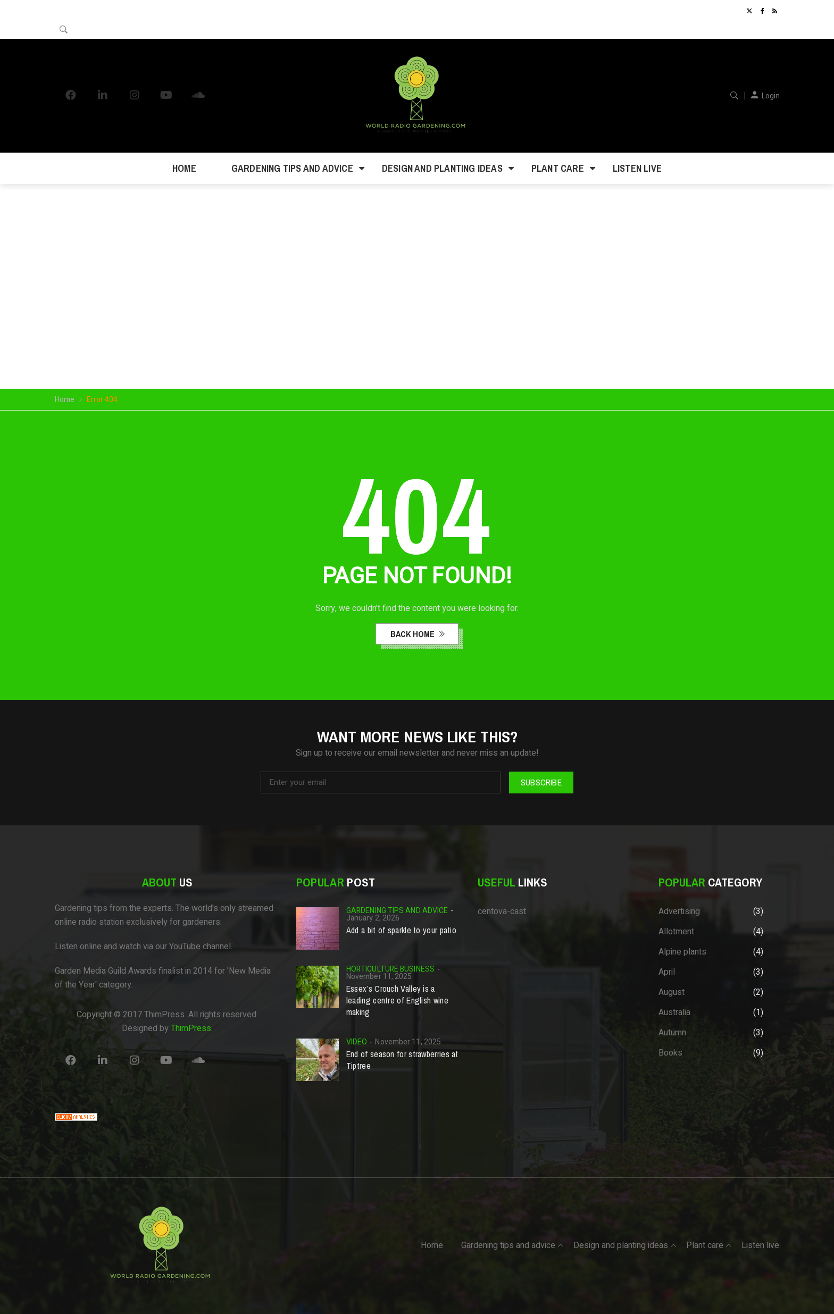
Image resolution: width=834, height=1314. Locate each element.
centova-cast (502, 911)
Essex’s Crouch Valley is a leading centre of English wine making (397, 1000)
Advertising (679, 911)
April (666, 972)
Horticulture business (390, 969)
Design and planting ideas (442, 168)
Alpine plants (682, 951)
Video (357, 1042)
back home (413, 634)
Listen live (637, 168)
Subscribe (541, 782)
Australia (674, 1012)
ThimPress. (192, 1028)
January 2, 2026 (373, 918)
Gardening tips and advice (292, 168)
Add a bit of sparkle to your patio (401, 930)
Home (184, 168)
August (671, 992)
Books (670, 1053)
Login (771, 96)
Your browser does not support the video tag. (417, 260)
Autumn (672, 1032)
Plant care (557, 168)
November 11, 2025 (379, 976)
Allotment (676, 931)
